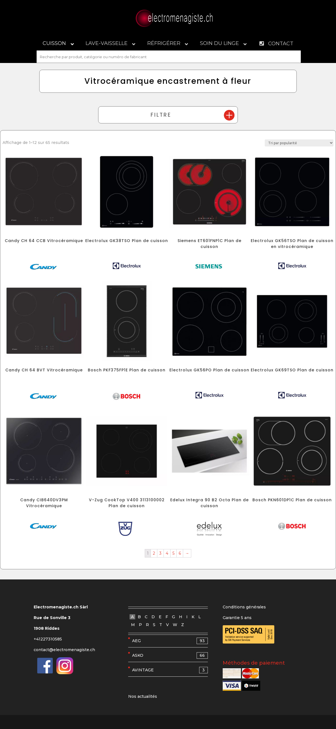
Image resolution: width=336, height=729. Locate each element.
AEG (170, 641)
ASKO (170, 655)
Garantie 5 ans (237, 617)
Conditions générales (244, 607)
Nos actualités (142, 696)
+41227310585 (48, 639)
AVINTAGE (170, 670)
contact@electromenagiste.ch (64, 649)
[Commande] (299, 142)
